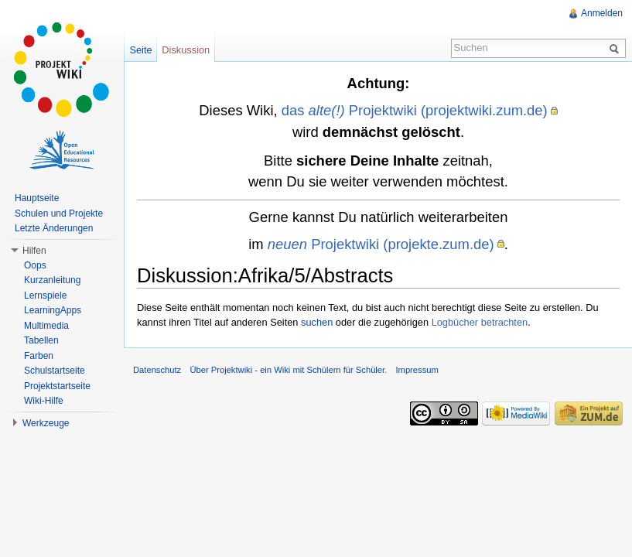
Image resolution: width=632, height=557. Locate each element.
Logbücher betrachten (480, 322)
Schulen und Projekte (59, 213)
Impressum (416, 369)
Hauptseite (37, 198)
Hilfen (34, 250)
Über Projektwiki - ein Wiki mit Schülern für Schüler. (288, 369)
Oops (35, 265)
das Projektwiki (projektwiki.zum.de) (415, 110)
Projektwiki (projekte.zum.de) (381, 244)
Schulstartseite (54, 370)
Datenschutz (157, 369)
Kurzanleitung (52, 280)
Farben (38, 355)
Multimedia (46, 325)
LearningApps (52, 310)
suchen (317, 322)
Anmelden (602, 13)
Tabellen (41, 340)
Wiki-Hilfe (43, 400)
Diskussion (186, 50)
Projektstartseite (57, 386)
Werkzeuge (45, 423)
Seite (140, 50)
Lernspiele (45, 295)
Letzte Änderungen (54, 228)
